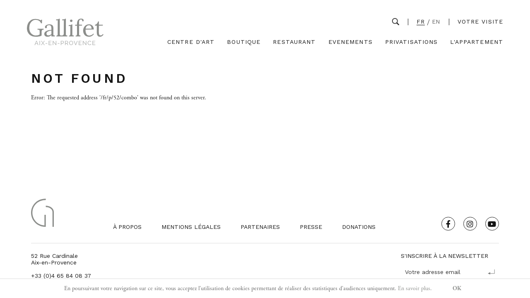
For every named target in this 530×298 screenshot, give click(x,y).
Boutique (243, 42)
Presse (311, 226)
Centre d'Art (190, 42)
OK (457, 288)
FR (421, 22)
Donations (359, 226)
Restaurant (294, 42)
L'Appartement (476, 42)
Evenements (350, 42)
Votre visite (480, 21)
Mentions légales (191, 226)
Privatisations (411, 42)
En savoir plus (414, 288)
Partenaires (260, 226)
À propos (127, 226)
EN (436, 22)
